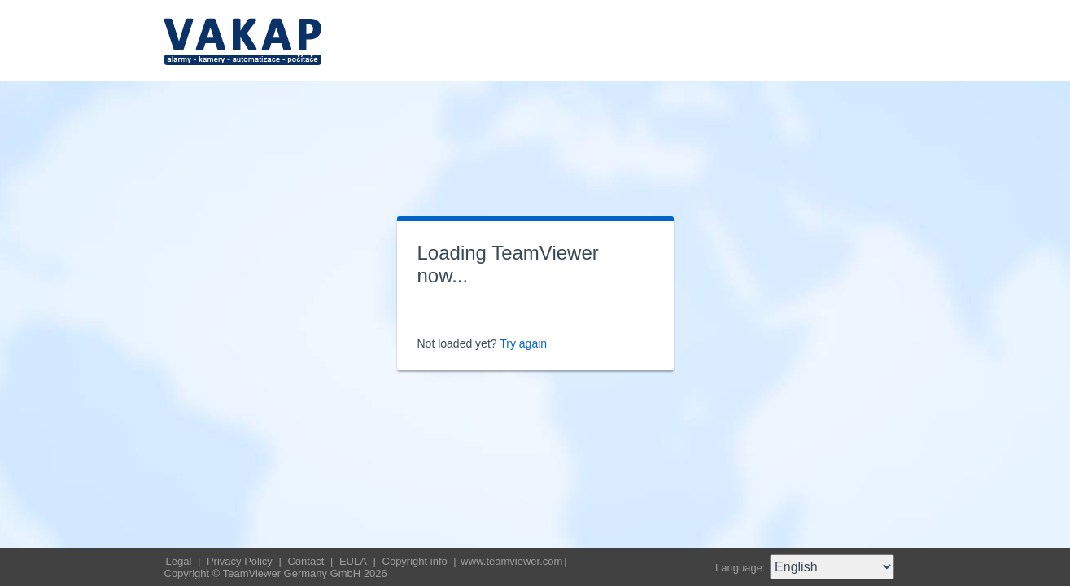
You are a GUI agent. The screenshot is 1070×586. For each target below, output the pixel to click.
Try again (523, 343)
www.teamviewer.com (511, 561)
